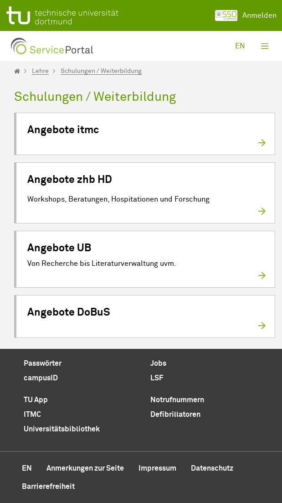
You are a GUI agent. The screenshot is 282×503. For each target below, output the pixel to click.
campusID (41, 378)
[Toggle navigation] (265, 46)
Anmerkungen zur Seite (85, 468)
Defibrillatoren (175, 414)
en (240, 46)
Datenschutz (212, 468)
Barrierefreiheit (48, 486)
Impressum (157, 468)
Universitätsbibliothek (62, 429)
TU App (36, 400)
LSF (156, 378)
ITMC (32, 414)
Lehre (40, 71)
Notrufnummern (177, 400)
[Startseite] (17, 71)
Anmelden (246, 15)
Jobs (158, 363)
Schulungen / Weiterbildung (101, 71)
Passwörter (43, 363)
